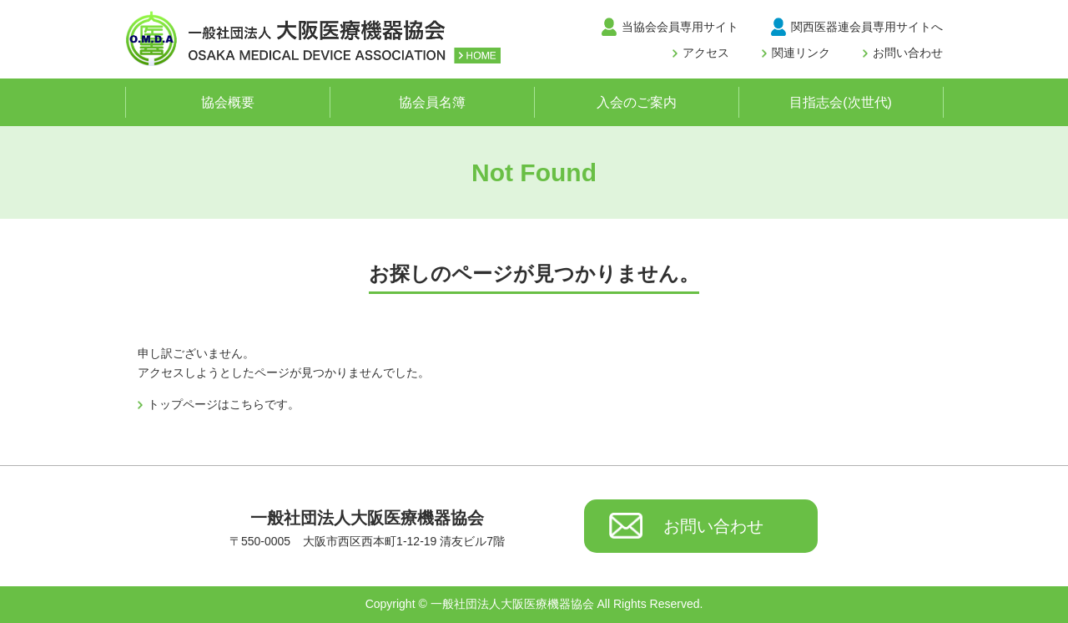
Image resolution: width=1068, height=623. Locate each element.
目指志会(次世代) (840, 102)
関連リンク (801, 52)
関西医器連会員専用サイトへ (867, 26)
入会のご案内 (637, 102)
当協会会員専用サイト (680, 26)
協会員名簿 (432, 102)
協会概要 (227, 102)
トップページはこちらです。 (224, 404)
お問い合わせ (908, 52)
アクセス (706, 52)
